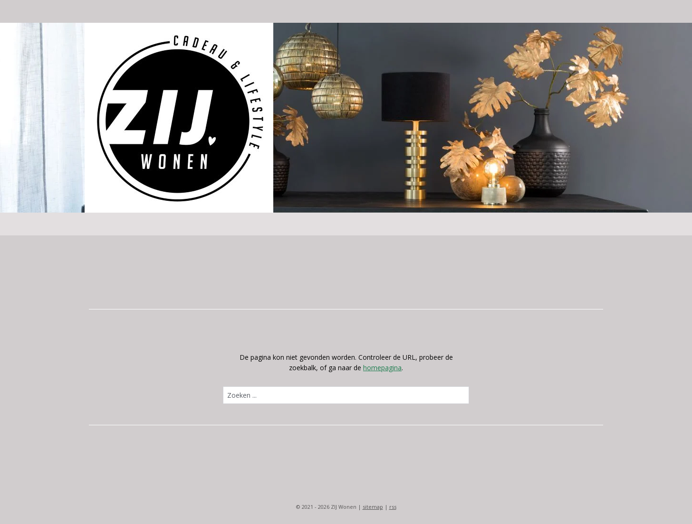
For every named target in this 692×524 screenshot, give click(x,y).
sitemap (373, 506)
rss (392, 506)
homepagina (382, 367)
